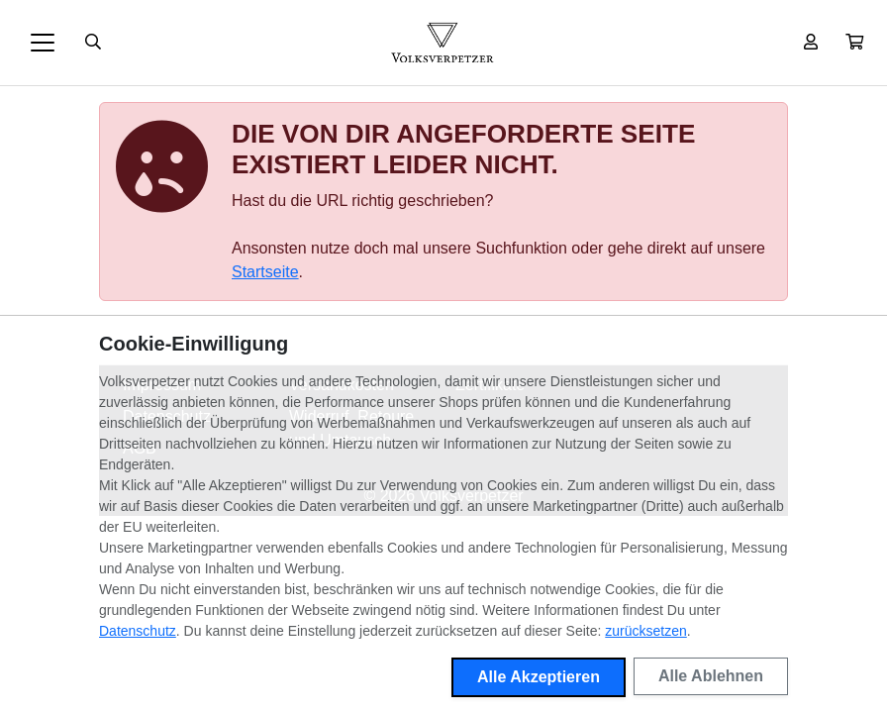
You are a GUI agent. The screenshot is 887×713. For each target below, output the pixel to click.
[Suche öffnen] (93, 42)
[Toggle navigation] (42, 42)
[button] (854, 42)
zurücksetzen (645, 631)
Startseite (265, 271)
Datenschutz (137, 631)
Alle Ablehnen (710, 675)
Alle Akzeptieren (538, 676)
